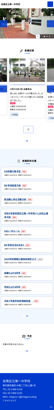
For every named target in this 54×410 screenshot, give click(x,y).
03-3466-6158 (15, 389)
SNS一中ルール (12, 234)
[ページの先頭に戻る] (51, 407)
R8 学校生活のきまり (14, 248)
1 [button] (44, 36)
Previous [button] (3, 23)
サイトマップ (10, 400)
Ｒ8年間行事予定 (12, 174)
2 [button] (47, 36)
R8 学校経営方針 (12, 188)
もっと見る (25, 141)
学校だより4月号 (12, 289)
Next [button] (50, 23)
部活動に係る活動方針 (15, 202)
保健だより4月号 (12, 275)
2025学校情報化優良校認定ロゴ (20, 261)
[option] (27, 23)
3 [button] (49, 36)
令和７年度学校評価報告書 (18, 303)
